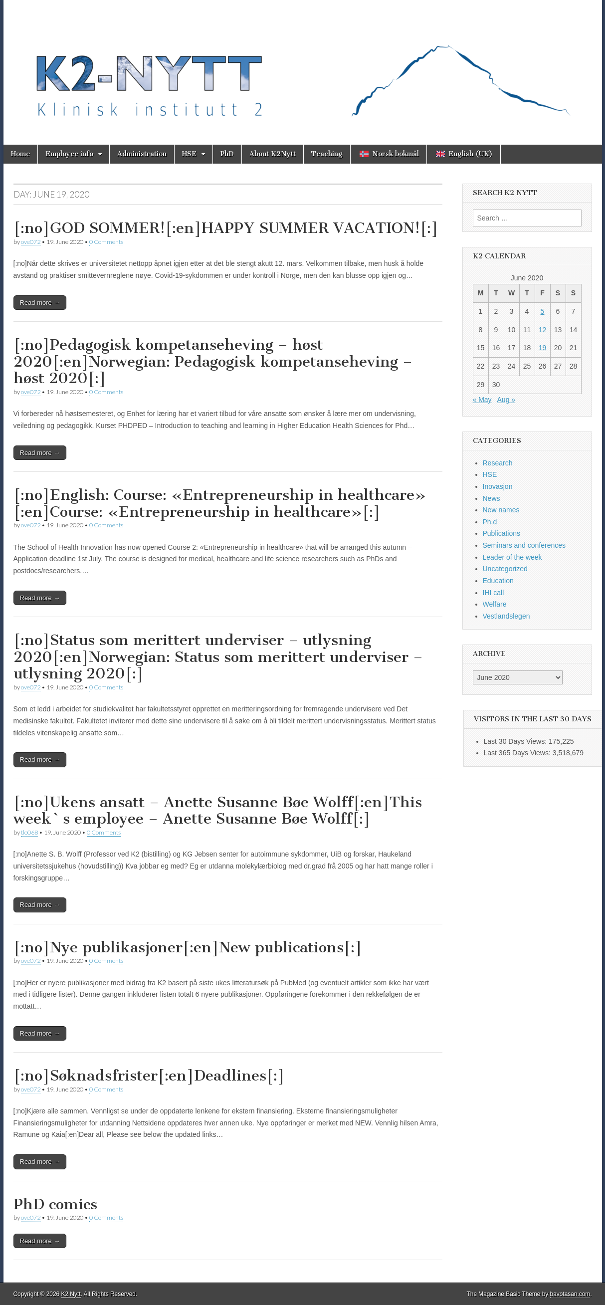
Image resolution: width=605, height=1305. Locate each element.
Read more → (40, 302)
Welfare (495, 604)
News (491, 498)
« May (482, 400)
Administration (142, 154)
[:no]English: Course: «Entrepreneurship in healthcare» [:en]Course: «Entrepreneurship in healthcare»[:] (219, 503)
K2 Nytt (71, 1294)
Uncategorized (505, 569)
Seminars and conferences (524, 545)
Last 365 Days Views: (518, 753)
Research (498, 463)
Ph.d (490, 522)
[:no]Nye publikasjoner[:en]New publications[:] (187, 947)
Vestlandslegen (506, 616)
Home (20, 154)
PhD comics (55, 1204)
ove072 (30, 241)
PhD (227, 154)
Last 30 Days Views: (516, 741)
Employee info (69, 154)
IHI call (493, 593)
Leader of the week (512, 557)
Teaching (327, 154)
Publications (502, 533)
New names (501, 510)
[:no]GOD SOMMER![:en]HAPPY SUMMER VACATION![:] (225, 228)
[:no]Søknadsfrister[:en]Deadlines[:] (149, 1076)
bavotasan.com (570, 1294)
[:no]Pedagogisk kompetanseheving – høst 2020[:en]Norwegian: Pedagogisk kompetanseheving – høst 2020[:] (212, 361)
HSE (189, 154)
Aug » (506, 400)
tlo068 (29, 832)
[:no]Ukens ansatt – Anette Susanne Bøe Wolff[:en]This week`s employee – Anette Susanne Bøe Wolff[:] (217, 810)
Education (498, 581)
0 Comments (106, 241)
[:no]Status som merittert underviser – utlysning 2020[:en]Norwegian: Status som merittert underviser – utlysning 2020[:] (218, 656)
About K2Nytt (272, 154)
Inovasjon (498, 486)
